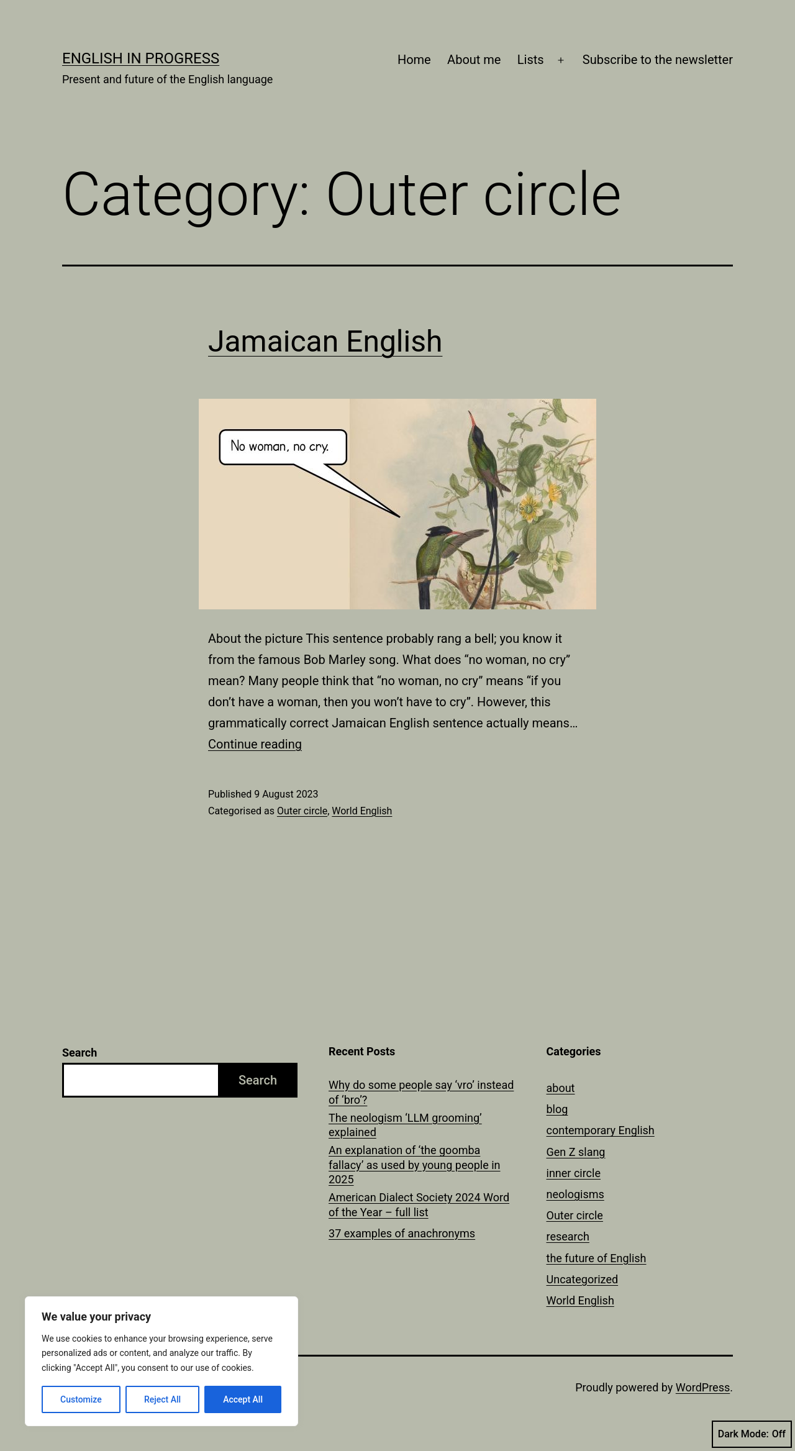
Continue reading (255, 744)
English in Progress (140, 58)
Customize (81, 1399)
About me (474, 59)
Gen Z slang (576, 1151)
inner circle (574, 1173)
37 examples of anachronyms (402, 1233)
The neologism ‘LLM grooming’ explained (405, 1125)
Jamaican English (325, 341)
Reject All (162, 1399)
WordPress (703, 1387)
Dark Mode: (752, 1434)
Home (414, 59)
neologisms (575, 1194)
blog (557, 1109)
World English (362, 811)
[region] (161, 1361)
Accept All (243, 1399)
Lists (530, 59)
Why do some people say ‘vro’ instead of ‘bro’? (421, 1092)
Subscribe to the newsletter (658, 59)
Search (79, 1052)
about (561, 1087)
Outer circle (302, 811)
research (568, 1236)
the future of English (597, 1258)
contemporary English (601, 1130)
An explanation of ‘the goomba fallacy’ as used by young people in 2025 (414, 1165)
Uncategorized (583, 1279)
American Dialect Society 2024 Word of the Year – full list (419, 1204)
